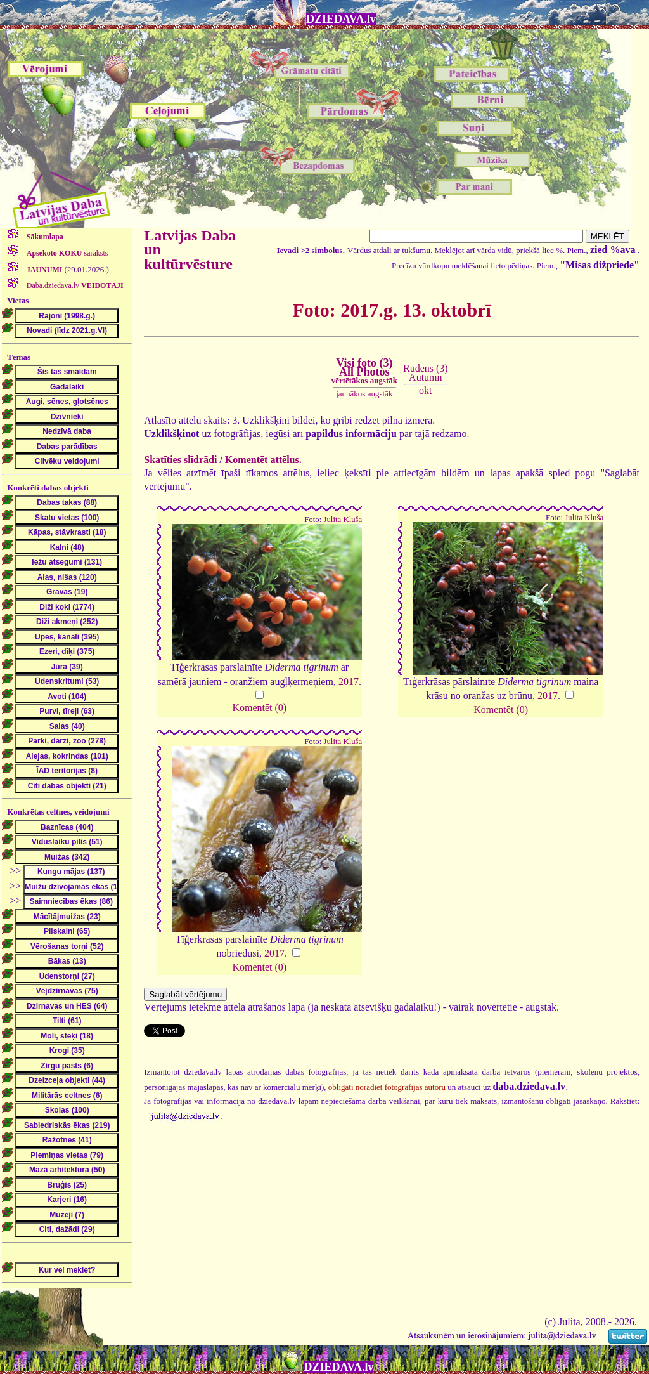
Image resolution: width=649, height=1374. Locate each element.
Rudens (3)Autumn (425, 373)
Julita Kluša (342, 519)
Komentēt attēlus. (263, 459)
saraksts (66, 253)
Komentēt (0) (259, 707)
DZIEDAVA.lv (341, 19)
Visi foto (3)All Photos (364, 371)
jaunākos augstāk (364, 393)
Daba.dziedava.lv (74, 285)
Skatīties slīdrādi (180, 459)
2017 (348, 681)
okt (425, 390)
